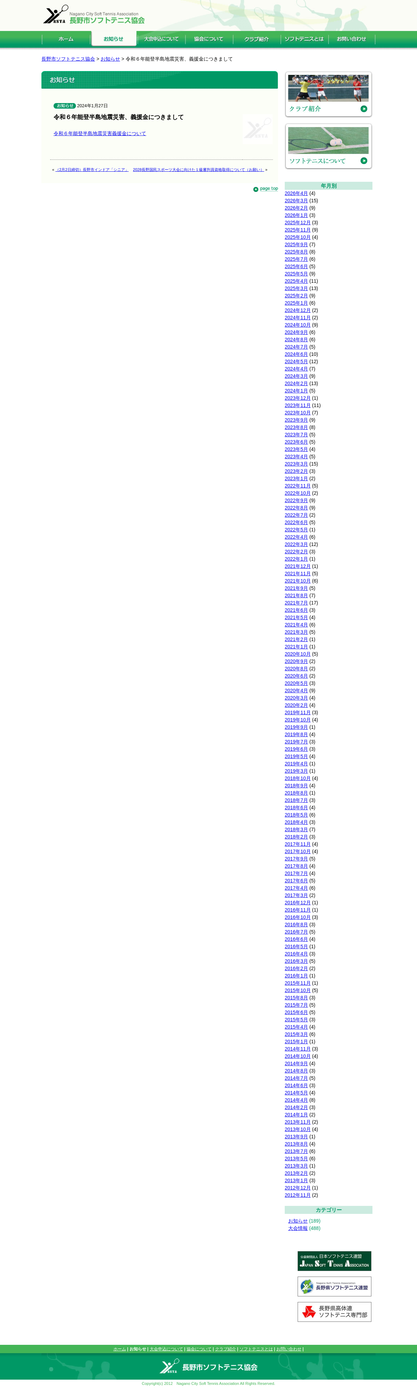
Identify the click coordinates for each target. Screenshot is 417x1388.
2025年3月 (296, 288)
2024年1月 (296, 390)
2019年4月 (296, 763)
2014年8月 (296, 1071)
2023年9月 (296, 420)
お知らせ (298, 1221)
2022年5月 (296, 529)
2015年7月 (296, 1005)
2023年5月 (296, 449)
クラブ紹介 (225, 1349)
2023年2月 (296, 471)
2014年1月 (296, 1114)
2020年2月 (296, 705)
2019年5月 (296, 756)
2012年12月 (298, 1188)
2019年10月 (298, 720)
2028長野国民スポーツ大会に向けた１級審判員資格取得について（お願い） (198, 169)
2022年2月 (296, 551)
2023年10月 (298, 412)
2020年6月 (296, 676)
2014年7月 (296, 1078)
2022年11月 (298, 486)
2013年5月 (296, 1158)
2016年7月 (296, 932)
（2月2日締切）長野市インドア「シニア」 (91, 169)
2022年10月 (298, 493)
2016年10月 (298, 917)
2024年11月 (298, 317)
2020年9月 (296, 661)
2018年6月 (296, 807)
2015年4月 (296, 1027)
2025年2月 (296, 295)
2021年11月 (298, 573)
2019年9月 (296, 727)
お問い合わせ (288, 1349)
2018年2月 (296, 837)
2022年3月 (296, 544)
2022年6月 (296, 522)
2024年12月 (298, 310)
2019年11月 (298, 712)
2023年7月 (296, 434)
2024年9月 (296, 332)
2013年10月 (298, 1129)
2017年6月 (296, 880)
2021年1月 (296, 646)
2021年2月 (296, 639)
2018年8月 (296, 793)
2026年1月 (296, 215)
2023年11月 (298, 405)
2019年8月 (296, 734)
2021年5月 (296, 617)
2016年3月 (296, 961)
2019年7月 (296, 741)
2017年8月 (296, 866)
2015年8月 (296, 997)
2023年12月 (298, 398)
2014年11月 (298, 1049)
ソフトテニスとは (256, 1349)
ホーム (119, 1349)
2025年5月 (296, 273)
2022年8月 (296, 507)
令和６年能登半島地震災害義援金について (100, 133)
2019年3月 (296, 771)
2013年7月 (296, 1151)
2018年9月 (296, 785)
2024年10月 (298, 325)
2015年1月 (296, 1041)
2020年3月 (296, 698)
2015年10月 (298, 990)
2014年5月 (296, 1092)
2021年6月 (296, 610)
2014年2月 (296, 1107)
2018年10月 (298, 778)
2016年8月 (296, 924)
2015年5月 (296, 1019)
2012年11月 (298, 1195)
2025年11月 (298, 230)
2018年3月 (296, 829)
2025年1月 (296, 303)
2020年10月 (298, 654)
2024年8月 (296, 339)
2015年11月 (298, 983)
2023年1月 (296, 478)
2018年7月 (296, 800)
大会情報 (298, 1228)
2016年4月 (296, 954)
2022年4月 (296, 537)
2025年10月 (298, 237)
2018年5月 (296, 815)
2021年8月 (296, 595)
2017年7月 (296, 873)
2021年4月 (296, 624)
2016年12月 (298, 902)
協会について (199, 1349)
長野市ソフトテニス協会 (68, 59)
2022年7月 (296, 515)
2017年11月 (298, 844)
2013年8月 (296, 1144)
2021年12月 (298, 566)
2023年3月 (296, 464)
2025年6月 (296, 266)
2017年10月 (298, 851)
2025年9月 (296, 244)
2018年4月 (296, 822)
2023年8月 (296, 427)
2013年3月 (296, 1166)
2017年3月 (296, 895)
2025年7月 (296, 259)
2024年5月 (296, 361)
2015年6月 (296, 1012)
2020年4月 (296, 690)
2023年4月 (296, 456)
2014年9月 (296, 1063)
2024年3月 (296, 376)
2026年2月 (296, 208)
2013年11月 (298, 1122)
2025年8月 (296, 252)
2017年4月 (296, 888)
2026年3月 (296, 200)
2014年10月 (298, 1056)
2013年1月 (296, 1180)
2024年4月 (296, 369)
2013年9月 (296, 1136)
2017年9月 (296, 858)
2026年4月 (296, 193)
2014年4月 (296, 1100)
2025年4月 (296, 281)
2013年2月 (296, 1173)
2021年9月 (296, 588)
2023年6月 (296, 442)
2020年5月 (296, 683)
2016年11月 (298, 910)
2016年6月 (296, 939)
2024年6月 (296, 354)
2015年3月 (296, 1034)
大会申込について (166, 1349)
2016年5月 (296, 946)
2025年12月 (298, 222)
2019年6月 (296, 749)
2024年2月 (296, 383)
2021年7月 (296, 603)
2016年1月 (296, 975)
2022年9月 (296, 500)
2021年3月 (296, 632)
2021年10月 (298, 581)
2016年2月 (296, 968)
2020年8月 (296, 668)
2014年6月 (296, 1085)
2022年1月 (296, 559)
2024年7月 (296, 347)
